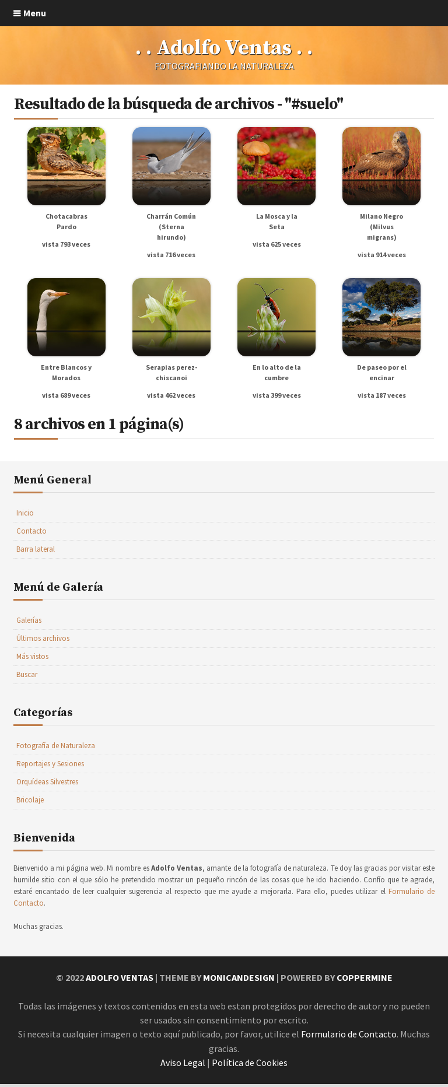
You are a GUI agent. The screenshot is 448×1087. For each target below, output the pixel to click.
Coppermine (365, 982)
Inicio (25, 518)
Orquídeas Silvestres (47, 786)
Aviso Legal (182, 1066)
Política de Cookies (250, 1066)
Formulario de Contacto (349, 1038)
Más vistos (32, 661)
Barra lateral (35, 554)
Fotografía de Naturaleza (55, 750)
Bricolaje (30, 804)
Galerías (28, 625)
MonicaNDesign (238, 982)
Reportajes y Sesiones (50, 768)
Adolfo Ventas (119, 982)
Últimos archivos (42, 643)
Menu (34, 13)
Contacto (31, 536)
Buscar (26, 679)
